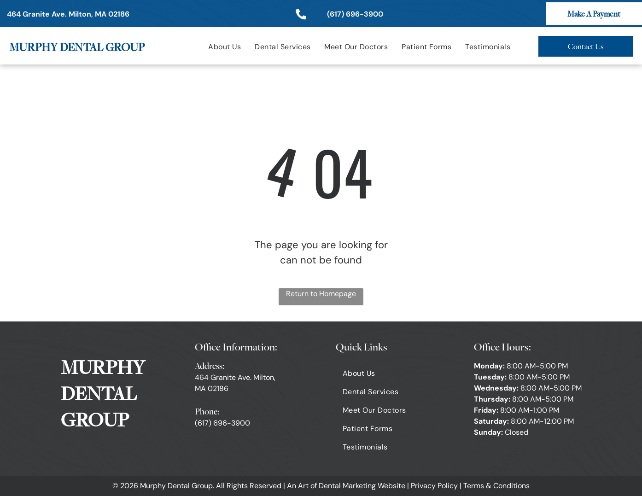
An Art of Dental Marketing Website (346, 485)
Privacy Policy (434, 485)
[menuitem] (224, 47)
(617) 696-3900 (222, 423)
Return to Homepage (321, 293)
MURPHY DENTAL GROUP (77, 47)
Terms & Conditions (496, 485)
